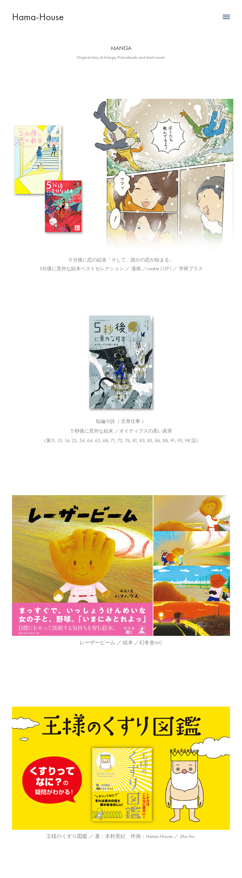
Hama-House (38, 17)
